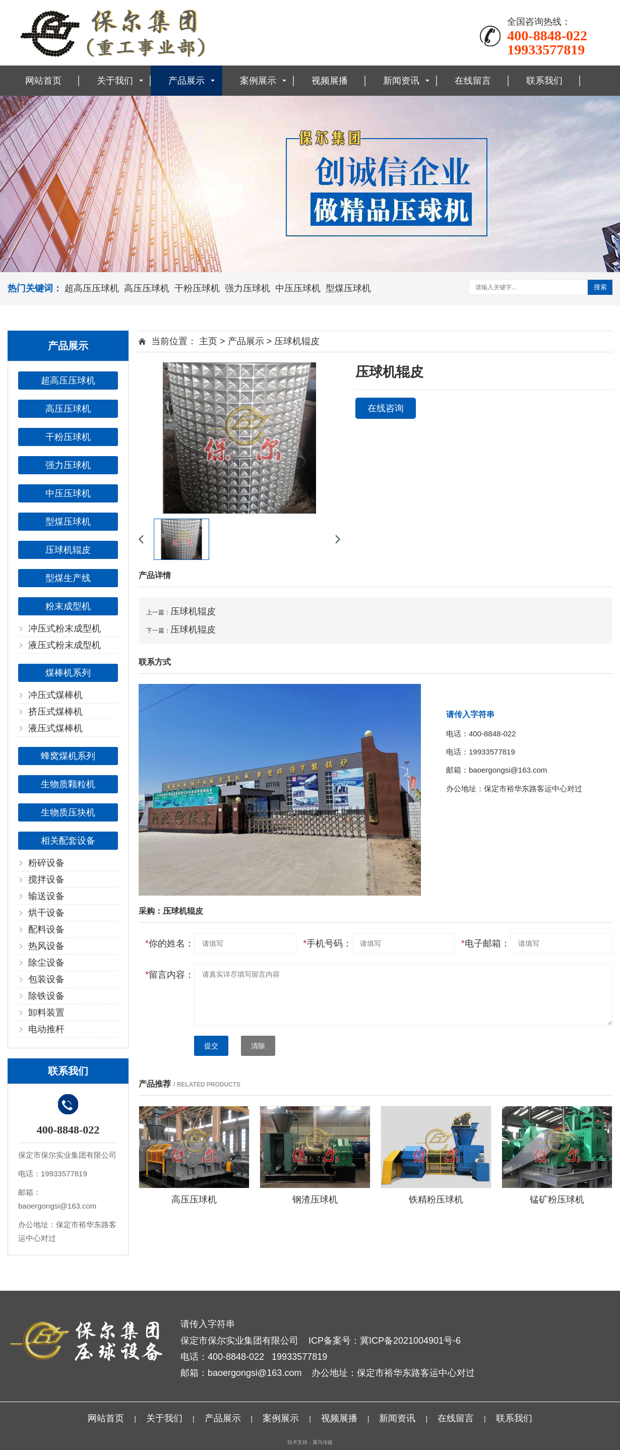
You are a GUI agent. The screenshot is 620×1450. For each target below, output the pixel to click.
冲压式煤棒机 (55, 695)
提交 (211, 1046)
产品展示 (186, 81)
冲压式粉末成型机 (64, 628)
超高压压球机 (92, 288)
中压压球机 (298, 288)
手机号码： (327, 943)
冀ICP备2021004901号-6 (410, 1341)
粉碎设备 (46, 863)
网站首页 (43, 81)
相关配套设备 (68, 841)
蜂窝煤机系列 (68, 756)
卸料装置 (46, 1012)
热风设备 (46, 946)
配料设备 (46, 929)
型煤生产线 (68, 578)
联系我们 (544, 81)
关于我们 (115, 81)
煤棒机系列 (68, 673)
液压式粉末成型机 (64, 645)
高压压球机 (146, 288)
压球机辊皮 (68, 550)
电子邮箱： (485, 943)
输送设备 (46, 896)
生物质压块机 (68, 812)
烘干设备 (46, 913)
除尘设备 (46, 963)
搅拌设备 (46, 879)
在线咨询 (385, 408)
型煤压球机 (348, 288)
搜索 (600, 287)
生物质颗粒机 (68, 784)
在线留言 (473, 81)
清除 (258, 1046)
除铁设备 (46, 996)
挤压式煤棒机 (55, 712)
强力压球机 (247, 288)
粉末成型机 (68, 606)
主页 (208, 341)
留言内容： (169, 975)
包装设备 (46, 979)
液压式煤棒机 (55, 728)
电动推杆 (46, 1029)
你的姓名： (169, 943)
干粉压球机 (197, 288)
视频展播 (330, 81)
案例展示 (258, 81)
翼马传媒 (323, 1442)
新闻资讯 (401, 81)
